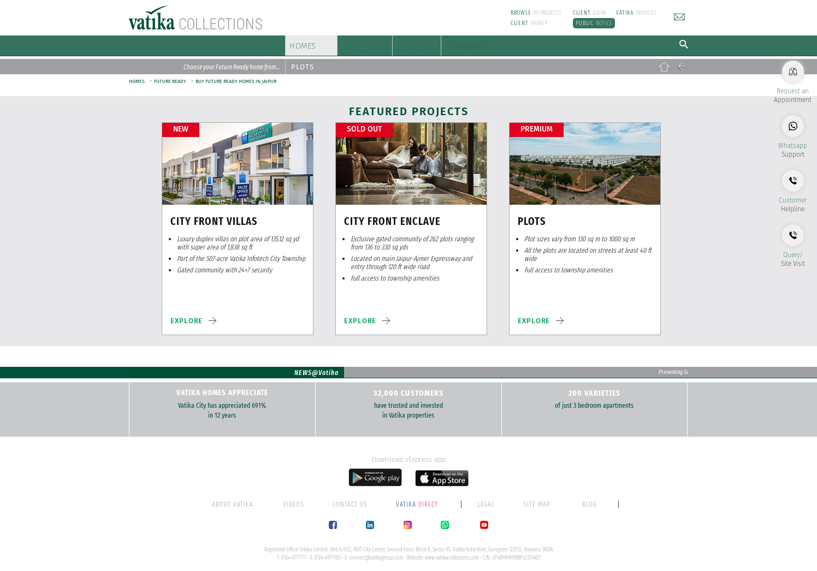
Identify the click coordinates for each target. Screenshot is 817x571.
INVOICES (636, 12)
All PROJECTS (536, 12)
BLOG (589, 499)
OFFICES (386, 43)
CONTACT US (350, 499)
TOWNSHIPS (545, 43)
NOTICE (594, 23)
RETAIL (459, 43)
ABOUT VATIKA (232, 499)
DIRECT (418, 499)
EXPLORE (186, 316)
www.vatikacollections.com (452, 553)
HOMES (309, 43)
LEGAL (486, 499)
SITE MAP (537, 499)
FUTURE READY (170, 77)
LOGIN (589, 12)
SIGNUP (529, 23)
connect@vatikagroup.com (376, 553)
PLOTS (302, 62)
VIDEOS (293, 499)
